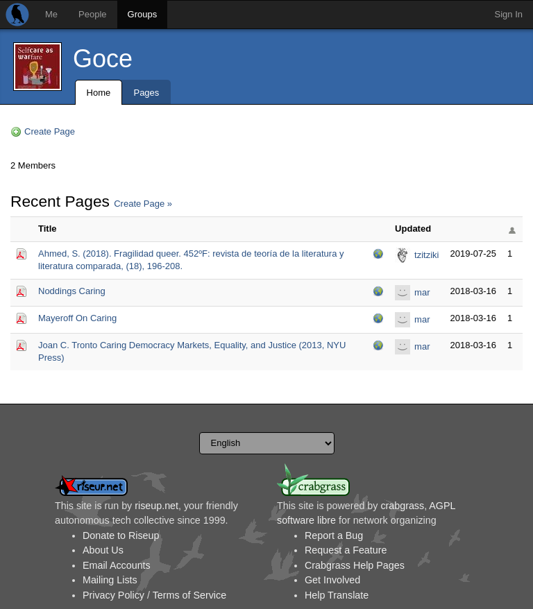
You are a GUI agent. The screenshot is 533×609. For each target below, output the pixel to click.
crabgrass (402, 505)
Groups (143, 14)
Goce (103, 58)
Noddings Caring (71, 291)
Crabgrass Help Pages (355, 565)
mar (422, 292)
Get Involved (332, 579)
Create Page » (143, 203)
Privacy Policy (113, 595)
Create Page (49, 131)
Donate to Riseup (121, 535)
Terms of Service (189, 595)
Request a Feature (346, 550)
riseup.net (156, 505)
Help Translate (337, 595)
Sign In (509, 14)
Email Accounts (117, 565)
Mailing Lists (110, 579)
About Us (103, 550)
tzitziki (426, 255)
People (92, 14)
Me (51, 14)
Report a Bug (334, 535)
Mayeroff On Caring (77, 318)
